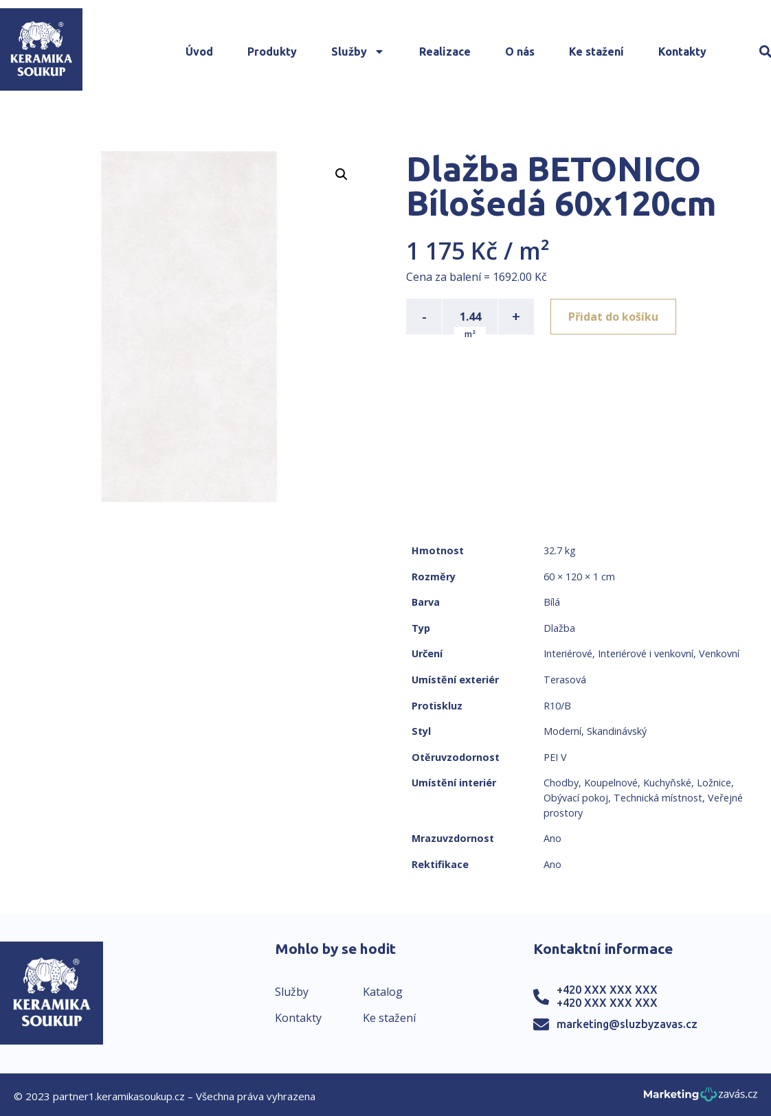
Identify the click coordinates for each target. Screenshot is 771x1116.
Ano (552, 838)
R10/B (557, 705)
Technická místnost (658, 797)
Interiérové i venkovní (645, 653)
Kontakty (682, 51)
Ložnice (714, 782)
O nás (520, 51)
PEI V (555, 757)
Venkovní (719, 653)
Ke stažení (596, 51)
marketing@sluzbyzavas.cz (627, 1024)
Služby (358, 51)
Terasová (565, 679)
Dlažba (559, 628)
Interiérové (568, 653)
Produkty (272, 51)
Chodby (561, 782)
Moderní (562, 731)
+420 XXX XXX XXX (607, 989)
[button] (341, 174)
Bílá (552, 601)
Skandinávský (617, 731)
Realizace (445, 51)
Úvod (199, 51)
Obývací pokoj (576, 797)
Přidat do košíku (613, 316)
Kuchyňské (667, 782)
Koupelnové (611, 782)
